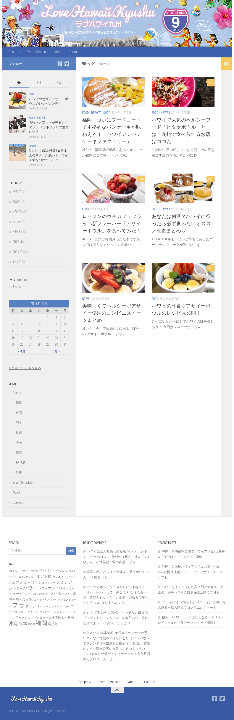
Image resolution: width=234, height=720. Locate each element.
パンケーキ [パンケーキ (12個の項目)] (51, 599)
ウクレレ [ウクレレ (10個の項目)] (62, 570)
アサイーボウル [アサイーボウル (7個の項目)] (29, 570)
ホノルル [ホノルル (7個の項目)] (65, 606)
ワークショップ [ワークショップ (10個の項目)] (26, 617)
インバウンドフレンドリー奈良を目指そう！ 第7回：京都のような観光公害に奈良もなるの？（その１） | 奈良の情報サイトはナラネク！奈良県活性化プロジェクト (116, 648)
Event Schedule (37, 52)
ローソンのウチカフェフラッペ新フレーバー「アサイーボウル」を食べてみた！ (112, 223)
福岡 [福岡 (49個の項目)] (41, 623)
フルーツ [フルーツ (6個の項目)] (46, 606)
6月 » (56, 351)
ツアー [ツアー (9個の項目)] (18, 588)
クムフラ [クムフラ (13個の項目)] (16, 582)
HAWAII (165, 112)
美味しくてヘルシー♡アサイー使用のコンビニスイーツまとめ (111, 313)
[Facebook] (59, 63)
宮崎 (19, 453)
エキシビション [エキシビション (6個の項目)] (27, 576)
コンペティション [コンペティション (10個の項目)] (35, 582)
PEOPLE (41, 117)
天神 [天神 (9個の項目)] (51, 617)
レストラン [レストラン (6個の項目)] (63, 612)
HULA (32, 117)
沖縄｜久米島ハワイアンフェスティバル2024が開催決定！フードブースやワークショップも (190, 572)
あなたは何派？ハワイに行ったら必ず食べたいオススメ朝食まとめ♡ (181, 223)
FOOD (85, 112)
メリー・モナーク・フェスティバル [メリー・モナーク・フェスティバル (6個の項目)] (37, 612)
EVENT (17, 192)
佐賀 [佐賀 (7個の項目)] (39, 617)
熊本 (19, 423)
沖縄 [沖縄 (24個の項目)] (13, 623)
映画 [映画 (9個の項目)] (71, 617)
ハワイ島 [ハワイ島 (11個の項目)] (55, 594)
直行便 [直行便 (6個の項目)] (31, 624)
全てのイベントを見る (25, 368)
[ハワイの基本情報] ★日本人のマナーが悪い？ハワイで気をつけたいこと (48, 155)
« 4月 (21, 351)
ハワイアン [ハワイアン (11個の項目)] (46, 588)
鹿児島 (21, 463)
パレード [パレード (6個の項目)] (37, 599)
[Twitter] (66, 63)
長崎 (19, 433)
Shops (12, 52)
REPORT (96, 112)
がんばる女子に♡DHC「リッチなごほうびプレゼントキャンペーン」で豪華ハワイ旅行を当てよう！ (115, 618)
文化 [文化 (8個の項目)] (64, 617)
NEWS (86, 299)
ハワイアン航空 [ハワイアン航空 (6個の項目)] (39, 594)
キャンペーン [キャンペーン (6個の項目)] (68, 576)
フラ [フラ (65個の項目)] (18, 605)
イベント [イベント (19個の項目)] (47, 570)
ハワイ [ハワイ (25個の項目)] (30, 588)
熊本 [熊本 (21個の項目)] (22, 623)
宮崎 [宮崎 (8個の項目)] (58, 617)
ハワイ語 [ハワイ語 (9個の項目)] (26, 599)
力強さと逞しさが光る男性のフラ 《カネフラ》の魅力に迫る (49, 127)
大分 (19, 443)
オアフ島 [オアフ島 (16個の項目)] (44, 576)
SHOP (106, 112)
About (58, 52)
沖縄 (19, 473)
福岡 (19, 403)
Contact (74, 52)
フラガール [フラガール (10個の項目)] (33, 606)
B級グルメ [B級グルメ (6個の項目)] (14, 571)
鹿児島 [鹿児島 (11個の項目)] (53, 624)
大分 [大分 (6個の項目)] (45, 617)
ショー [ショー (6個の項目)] (51, 582)
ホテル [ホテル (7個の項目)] (55, 606)
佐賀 (19, 413)
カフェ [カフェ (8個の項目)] (56, 576)
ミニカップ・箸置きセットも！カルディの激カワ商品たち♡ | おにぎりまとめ (115, 597)
